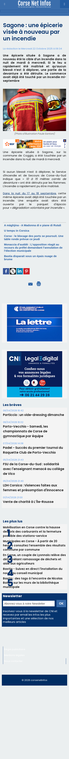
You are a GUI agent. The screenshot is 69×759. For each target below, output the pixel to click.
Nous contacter (13, 661)
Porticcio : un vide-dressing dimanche (33, 415)
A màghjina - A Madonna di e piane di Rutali (32, 225)
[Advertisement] (34, 723)
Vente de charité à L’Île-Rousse (28, 502)
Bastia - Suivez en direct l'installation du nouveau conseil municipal (32, 571)
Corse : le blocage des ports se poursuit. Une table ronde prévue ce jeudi (33, 237)
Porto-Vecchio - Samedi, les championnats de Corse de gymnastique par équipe (25, 431)
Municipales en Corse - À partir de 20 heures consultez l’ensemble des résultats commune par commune (34, 545)
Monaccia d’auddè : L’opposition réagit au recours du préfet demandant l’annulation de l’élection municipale (33, 247)
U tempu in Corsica (16, 230)
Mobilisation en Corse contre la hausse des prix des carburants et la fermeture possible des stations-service (32, 531)
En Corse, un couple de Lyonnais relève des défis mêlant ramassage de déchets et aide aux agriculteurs (34, 559)
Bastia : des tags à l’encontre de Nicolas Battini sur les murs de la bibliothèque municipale (33, 582)
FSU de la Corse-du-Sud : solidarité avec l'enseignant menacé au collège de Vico (33, 469)
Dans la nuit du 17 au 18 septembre (29, 193)
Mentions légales (14, 655)
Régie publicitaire (14, 649)
